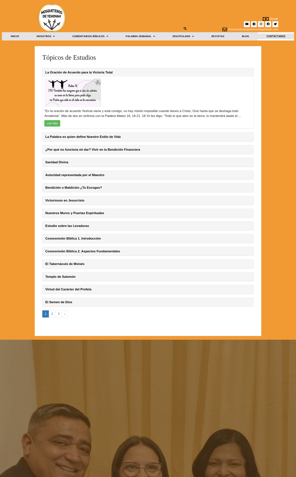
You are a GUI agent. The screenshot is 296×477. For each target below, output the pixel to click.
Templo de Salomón (60, 277)
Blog (245, 36)
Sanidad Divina (56, 162)
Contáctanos (276, 36)
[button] (46, 36)
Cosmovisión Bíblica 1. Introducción (73, 238)
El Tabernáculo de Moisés (65, 264)
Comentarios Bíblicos (90, 36)
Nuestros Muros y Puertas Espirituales (74, 213)
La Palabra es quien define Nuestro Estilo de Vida (83, 137)
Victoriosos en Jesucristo (64, 200)
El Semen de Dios (58, 302)
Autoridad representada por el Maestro (74, 175)
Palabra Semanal (140, 36)
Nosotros (46, 36)
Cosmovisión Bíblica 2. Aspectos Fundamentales (82, 251)
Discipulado (183, 36)
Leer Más (52, 123)
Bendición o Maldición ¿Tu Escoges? (73, 187)
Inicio (15, 36)
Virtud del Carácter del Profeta (68, 289)
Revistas (217, 36)
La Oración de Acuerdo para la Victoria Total (79, 72)
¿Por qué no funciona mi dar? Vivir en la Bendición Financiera (92, 149)
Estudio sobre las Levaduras (67, 226)
